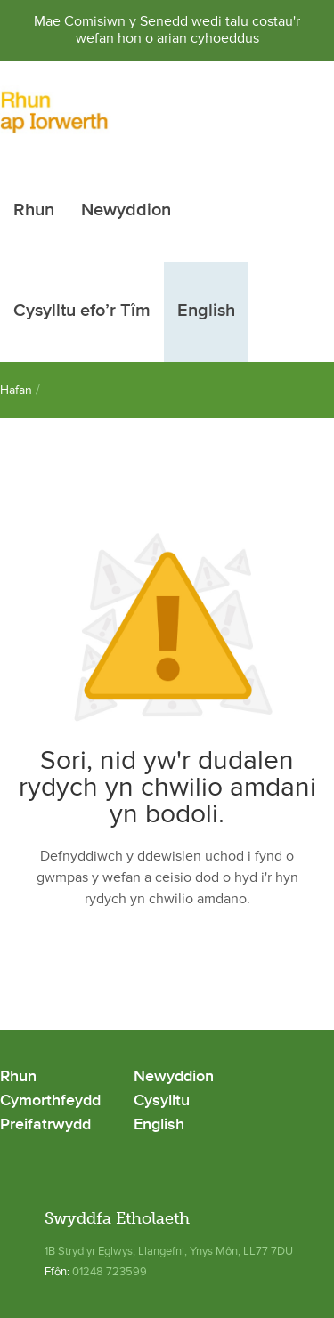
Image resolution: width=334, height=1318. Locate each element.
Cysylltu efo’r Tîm (82, 311)
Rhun (33, 210)
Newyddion (126, 210)
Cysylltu (162, 1101)
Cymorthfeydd (50, 1101)
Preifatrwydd (45, 1125)
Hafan (16, 390)
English (206, 311)
